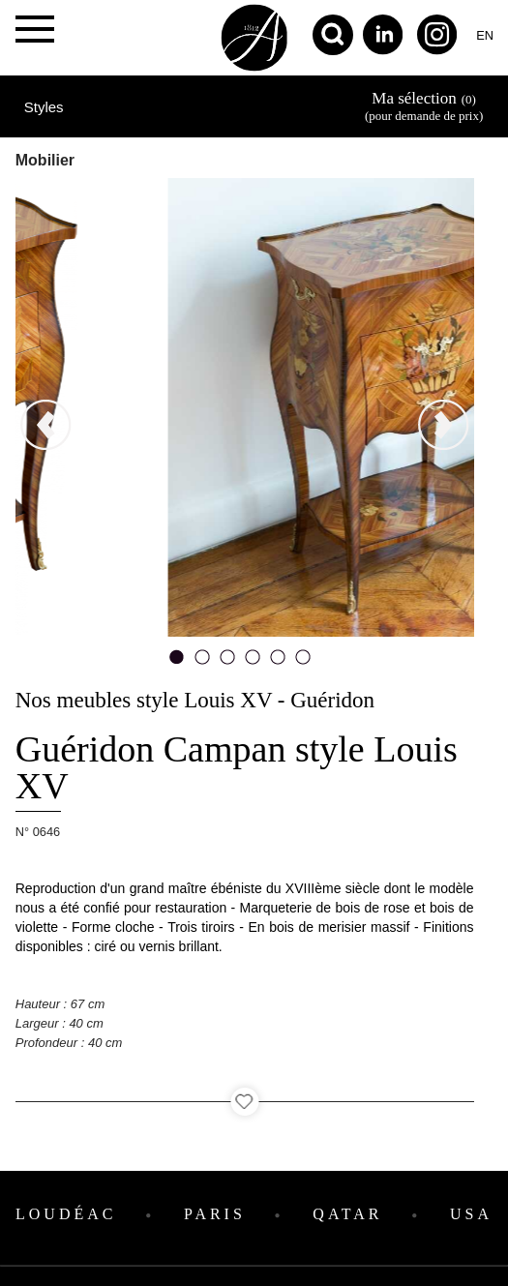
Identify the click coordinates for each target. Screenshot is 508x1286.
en (484, 35)
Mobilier (45, 160)
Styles (44, 107)
